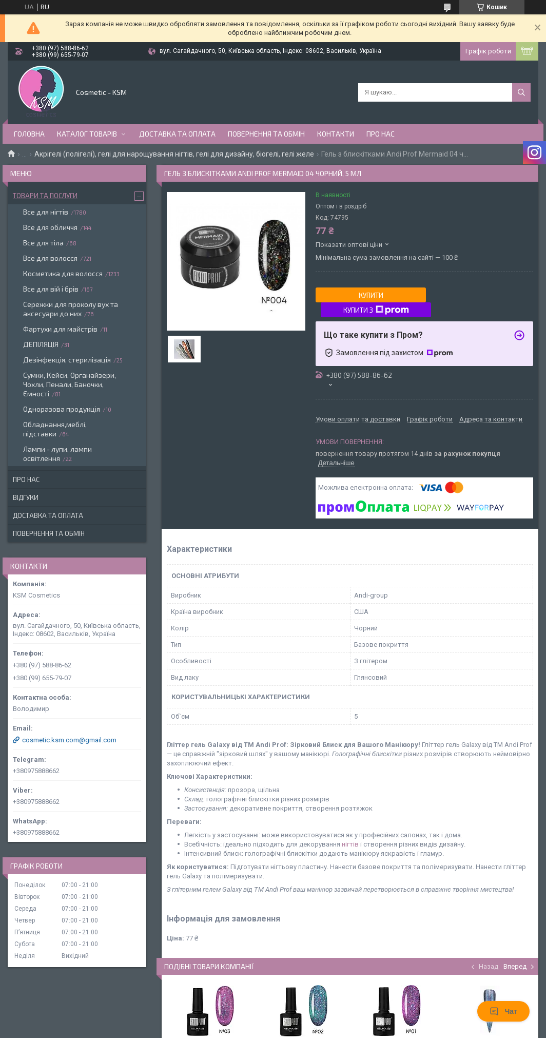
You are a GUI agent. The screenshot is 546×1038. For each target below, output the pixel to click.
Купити (371, 295)
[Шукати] (521, 92)
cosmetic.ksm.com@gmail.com (69, 740)
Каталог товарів (87, 133)
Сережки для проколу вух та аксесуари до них (70, 309)
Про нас (380, 133)
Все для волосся (50, 258)
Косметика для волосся (63, 273)
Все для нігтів (45, 211)
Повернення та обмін (266, 133)
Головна (29, 133)
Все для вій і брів (51, 288)
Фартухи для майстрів (60, 328)
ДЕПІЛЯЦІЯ (41, 344)
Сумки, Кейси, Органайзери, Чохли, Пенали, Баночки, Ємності (69, 384)
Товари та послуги (45, 195)
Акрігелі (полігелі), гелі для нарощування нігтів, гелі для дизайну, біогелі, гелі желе (174, 154)
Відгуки (25, 497)
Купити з (376, 310)
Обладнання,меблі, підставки (55, 429)
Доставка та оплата (177, 133)
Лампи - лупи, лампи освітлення (57, 454)
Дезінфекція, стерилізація (67, 359)
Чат (503, 1011)
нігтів (350, 844)
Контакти (335, 133)
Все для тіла (43, 242)
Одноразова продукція (61, 409)
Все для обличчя (50, 227)
